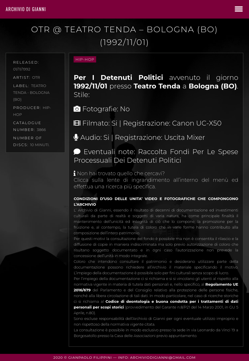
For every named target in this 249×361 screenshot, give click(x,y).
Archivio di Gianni (26, 9)
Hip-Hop (84, 59)
